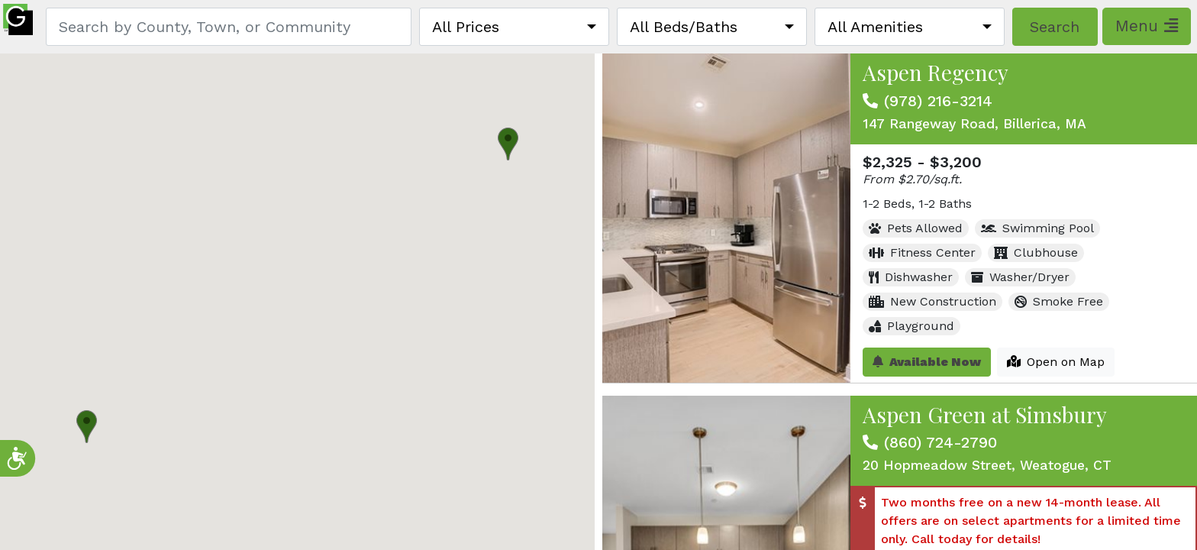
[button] (508, 144)
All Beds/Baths (683, 27)
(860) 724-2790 (940, 442)
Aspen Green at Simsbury (985, 414)
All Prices (465, 27)
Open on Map (1056, 361)
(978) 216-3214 (938, 101)
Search (1054, 27)
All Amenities (875, 27)
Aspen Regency (935, 72)
